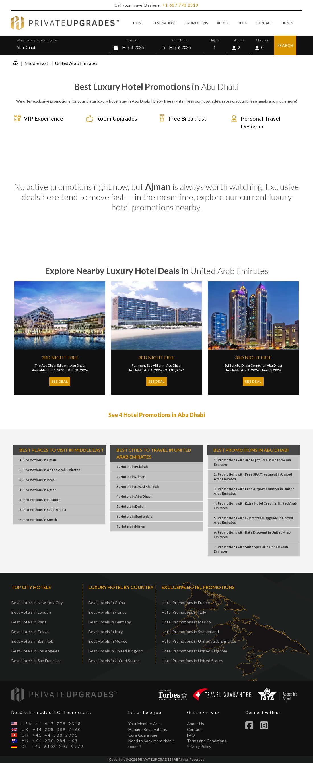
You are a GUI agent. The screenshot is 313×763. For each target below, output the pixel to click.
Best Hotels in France (107, 612)
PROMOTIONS (196, 23)
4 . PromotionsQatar (37, 490)
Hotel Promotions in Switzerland (190, 631)
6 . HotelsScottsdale (134, 516)
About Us (195, 723)
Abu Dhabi (77, 365)
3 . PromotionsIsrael (37, 480)
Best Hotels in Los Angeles (35, 650)
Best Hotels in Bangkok (32, 641)
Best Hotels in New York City (37, 602)
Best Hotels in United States (114, 660)
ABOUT (223, 23)
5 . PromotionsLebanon (39, 499)
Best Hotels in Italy (105, 631)
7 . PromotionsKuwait (38, 519)
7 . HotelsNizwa (130, 526)
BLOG (242, 23)
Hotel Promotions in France (186, 602)
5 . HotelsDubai (130, 506)
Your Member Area (145, 723)
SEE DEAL (60, 381)
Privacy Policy (199, 746)
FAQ (191, 735)
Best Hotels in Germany (109, 621)
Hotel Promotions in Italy (184, 612)
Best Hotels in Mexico (107, 641)
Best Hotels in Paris (28, 621)
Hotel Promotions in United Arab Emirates (199, 641)
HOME (138, 23)
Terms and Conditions (206, 740)
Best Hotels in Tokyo (30, 631)
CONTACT (264, 23)
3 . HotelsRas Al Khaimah (137, 486)
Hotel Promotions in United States (192, 660)
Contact (194, 729)
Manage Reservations (147, 729)
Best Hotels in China (106, 602)
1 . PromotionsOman (37, 460)
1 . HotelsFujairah (132, 467)
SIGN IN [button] (287, 23)
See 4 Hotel (156, 414)
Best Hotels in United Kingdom (116, 650)
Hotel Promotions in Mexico (186, 621)
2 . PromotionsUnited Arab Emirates (49, 470)
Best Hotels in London (31, 612)
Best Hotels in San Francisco (36, 660)
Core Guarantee (142, 735)
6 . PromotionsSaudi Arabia (42, 509)
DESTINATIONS (164, 23)
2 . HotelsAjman (130, 476)
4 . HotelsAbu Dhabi (133, 496)
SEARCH (285, 45)
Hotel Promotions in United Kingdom (194, 650)
